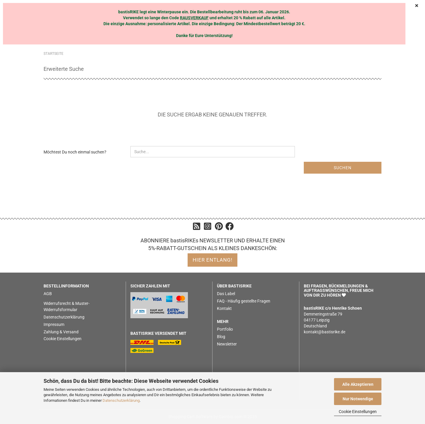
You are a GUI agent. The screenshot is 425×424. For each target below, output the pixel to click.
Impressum (54, 324)
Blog (221, 336)
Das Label (226, 293)
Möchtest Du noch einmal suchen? (75, 152)
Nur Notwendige (358, 398)
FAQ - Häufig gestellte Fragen (243, 301)
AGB (48, 293)
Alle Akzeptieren (357, 384)
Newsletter (227, 344)
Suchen (342, 167)
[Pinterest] (219, 227)
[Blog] (196, 227)
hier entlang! (212, 260)
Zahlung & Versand (61, 331)
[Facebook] (230, 227)
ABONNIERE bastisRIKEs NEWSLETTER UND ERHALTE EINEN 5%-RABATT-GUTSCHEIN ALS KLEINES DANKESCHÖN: (212, 244)
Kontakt (224, 308)
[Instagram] (207, 227)
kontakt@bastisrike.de (324, 331)
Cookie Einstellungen (358, 411)
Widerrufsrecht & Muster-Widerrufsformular (67, 306)
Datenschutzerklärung (121, 400)
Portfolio (225, 329)
